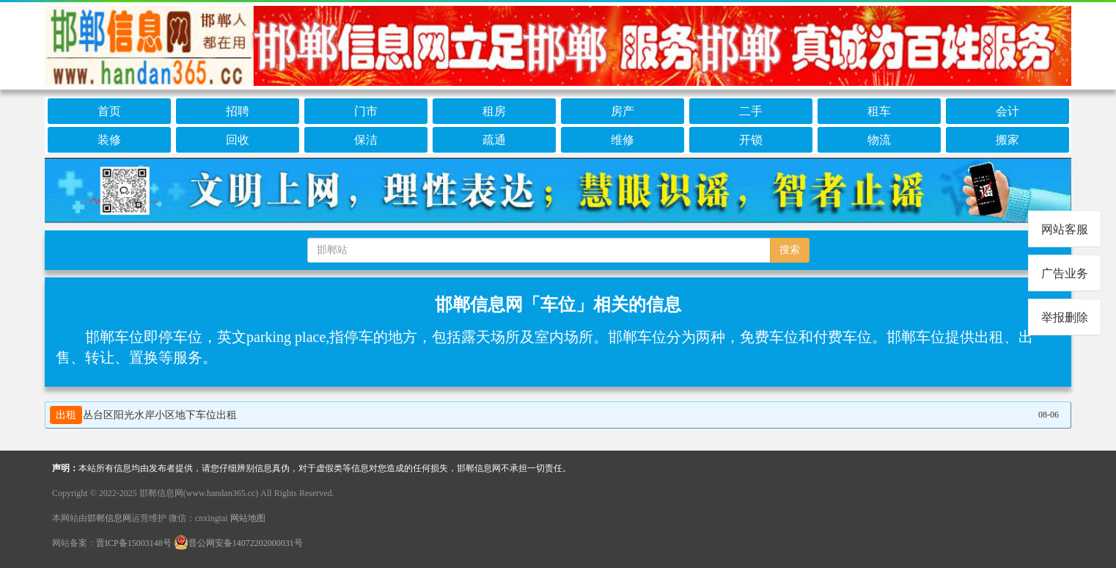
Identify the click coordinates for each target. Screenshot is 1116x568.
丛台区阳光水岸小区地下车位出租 (143, 415)
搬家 (1007, 140)
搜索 (789, 249)
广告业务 (1064, 273)
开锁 (751, 140)
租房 (494, 111)
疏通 (494, 140)
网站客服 (1064, 229)
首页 (109, 111)
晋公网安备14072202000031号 (238, 543)
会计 (1007, 111)
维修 (622, 140)
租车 (879, 111)
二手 (751, 111)
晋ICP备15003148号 (134, 543)
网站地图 (247, 518)
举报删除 (1064, 317)
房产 (622, 111)
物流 (879, 140)
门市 (366, 111)
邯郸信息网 (109, 518)
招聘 (237, 111)
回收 (237, 140)
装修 (109, 140)
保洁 (366, 140)
